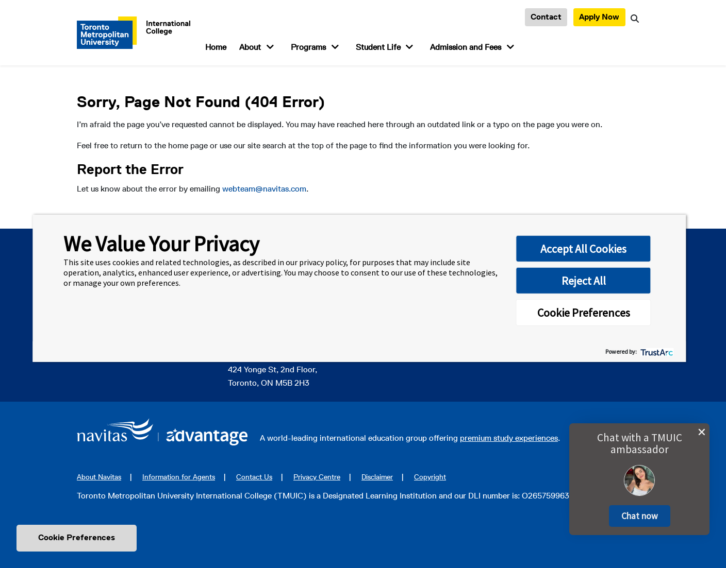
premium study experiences (509, 438)
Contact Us (254, 477)
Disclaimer (377, 477)
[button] (639, 516)
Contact (546, 17)
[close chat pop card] (702, 432)
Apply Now (599, 17)
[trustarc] (656, 351)
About (250, 47)
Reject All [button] (584, 280)
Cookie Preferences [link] (76, 537)
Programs (308, 47)
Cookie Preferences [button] (583, 312)
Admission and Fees (465, 47)
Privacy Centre (316, 477)
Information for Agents (178, 477)
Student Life (378, 47)
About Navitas (99, 477)
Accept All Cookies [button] (583, 249)
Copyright (430, 477)
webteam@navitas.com (264, 189)
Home (215, 47)
